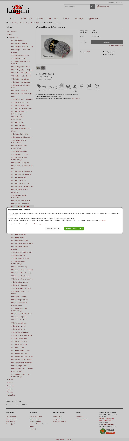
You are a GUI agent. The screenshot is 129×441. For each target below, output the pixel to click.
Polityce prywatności (40, 224)
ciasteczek (103, 220)
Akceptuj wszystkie (74, 228)
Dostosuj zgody (53, 228)
